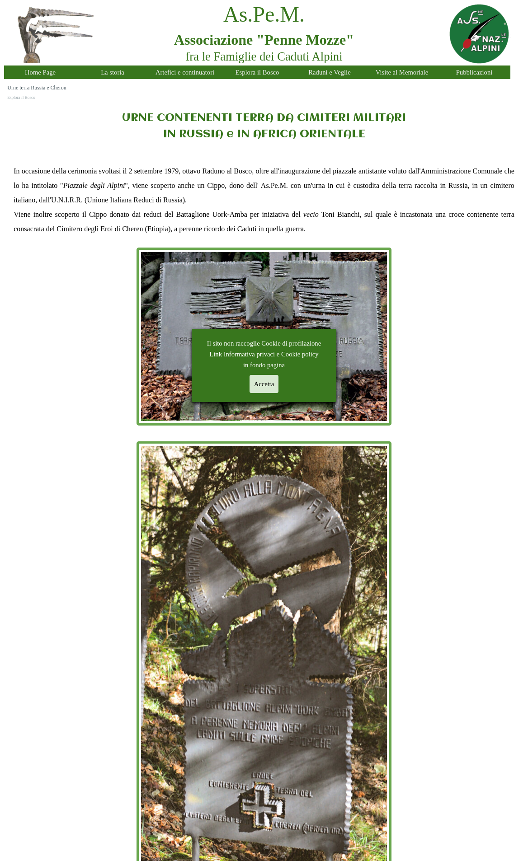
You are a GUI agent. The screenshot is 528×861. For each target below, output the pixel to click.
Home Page (40, 72)
